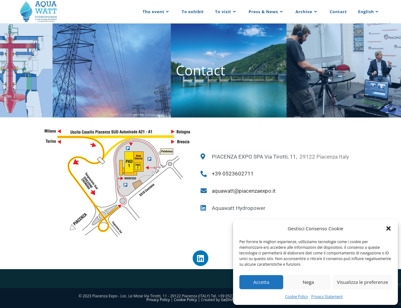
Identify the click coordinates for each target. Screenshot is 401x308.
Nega (308, 282)
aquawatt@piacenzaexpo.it (244, 191)
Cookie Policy (296, 296)
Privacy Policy (158, 299)
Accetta (261, 282)
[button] (388, 228)
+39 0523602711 (233, 173)
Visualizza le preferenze (362, 282)
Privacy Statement (327, 296)
